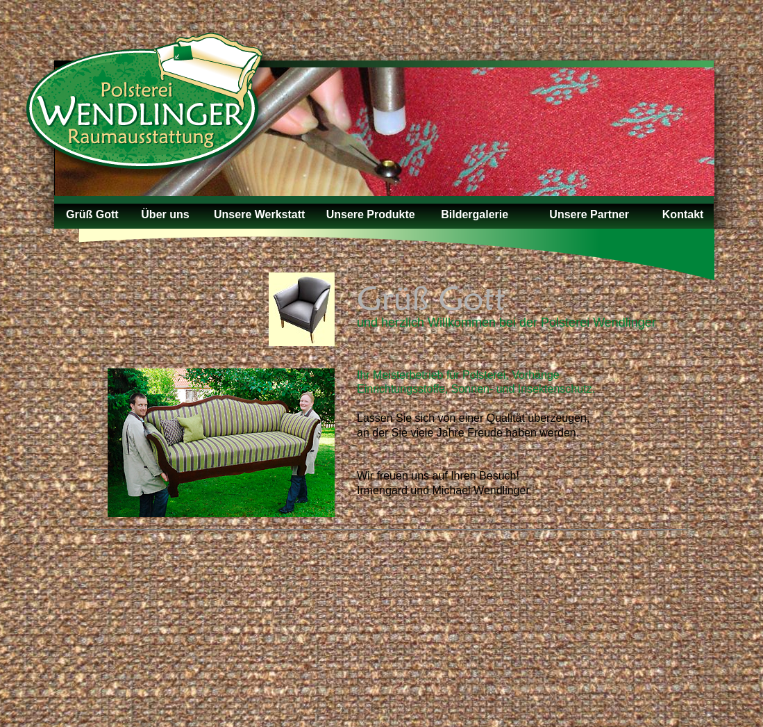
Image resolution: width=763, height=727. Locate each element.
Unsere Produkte (370, 214)
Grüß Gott (92, 214)
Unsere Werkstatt (259, 214)
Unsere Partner (589, 214)
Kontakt (683, 214)
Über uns (165, 214)
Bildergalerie (474, 214)
